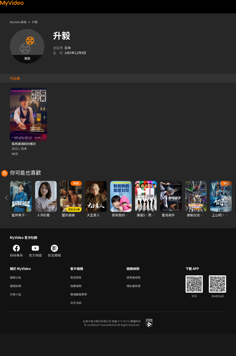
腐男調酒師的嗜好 (25, 144)
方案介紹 (16, 315)
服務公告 (16, 297)
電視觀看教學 (80, 315)
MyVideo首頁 (20, 22)
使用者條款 (137, 297)
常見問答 (76, 297)
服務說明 (16, 306)
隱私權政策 (137, 306)
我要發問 (76, 306)
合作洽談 (76, 324)
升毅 (38, 22)
